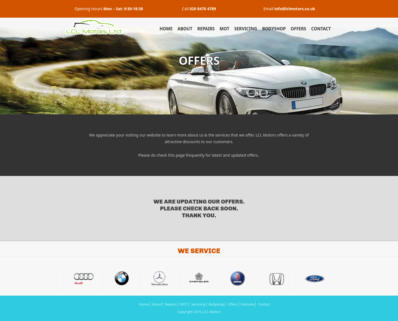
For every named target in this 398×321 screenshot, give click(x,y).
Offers (298, 29)
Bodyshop (274, 29)
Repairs (206, 29)
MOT (224, 29)
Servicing (245, 29)
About (184, 29)
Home (165, 29)
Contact (321, 29)
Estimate (248, 304)
